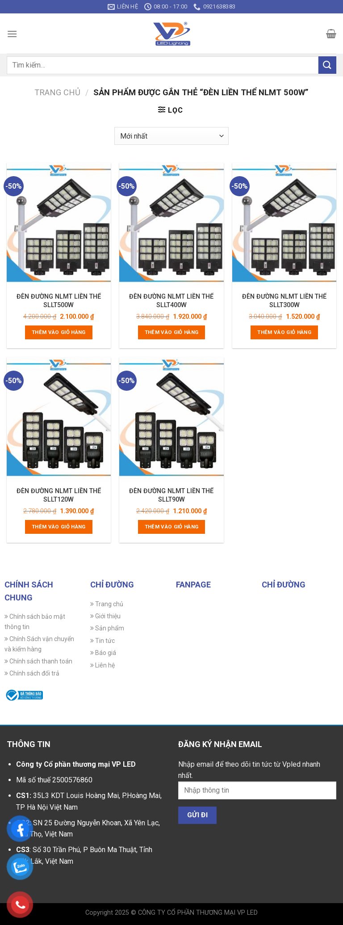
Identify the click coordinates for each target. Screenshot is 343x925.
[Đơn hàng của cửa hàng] (171, 136)
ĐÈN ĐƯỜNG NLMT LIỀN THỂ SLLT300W (284, 300)
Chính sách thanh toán (38, 661)
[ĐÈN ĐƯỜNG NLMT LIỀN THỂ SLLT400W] (171, 225)
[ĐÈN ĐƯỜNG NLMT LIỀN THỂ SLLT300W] (284, 225)
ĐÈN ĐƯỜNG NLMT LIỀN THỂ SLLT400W (171, 300)
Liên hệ (102, 665)
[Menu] (12, 34)
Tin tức (102, 640)
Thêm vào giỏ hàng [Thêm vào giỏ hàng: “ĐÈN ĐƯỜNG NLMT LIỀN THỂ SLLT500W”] (59, 332)
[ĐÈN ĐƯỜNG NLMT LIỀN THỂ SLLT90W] (171, 419)
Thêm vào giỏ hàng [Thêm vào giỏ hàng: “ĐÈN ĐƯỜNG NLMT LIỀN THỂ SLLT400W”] (172, 332)
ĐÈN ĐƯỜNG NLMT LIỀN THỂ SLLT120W (59, 495)
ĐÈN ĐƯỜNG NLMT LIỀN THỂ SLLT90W (171, 495)
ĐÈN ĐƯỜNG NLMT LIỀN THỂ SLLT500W (59, 300)
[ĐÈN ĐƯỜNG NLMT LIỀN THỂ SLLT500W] (59, 225)
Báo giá (103, 652)
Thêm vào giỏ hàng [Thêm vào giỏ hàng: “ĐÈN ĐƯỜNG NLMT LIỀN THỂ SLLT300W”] (284, 332)
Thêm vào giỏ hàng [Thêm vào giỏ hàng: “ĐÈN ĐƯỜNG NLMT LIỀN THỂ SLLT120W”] (59, 527)
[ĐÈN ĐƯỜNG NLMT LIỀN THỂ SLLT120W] (59, 419)
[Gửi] (327, 65)
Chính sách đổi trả (31, 673)
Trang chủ (57, 92)
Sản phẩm (107, 628)
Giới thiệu (105, 616)
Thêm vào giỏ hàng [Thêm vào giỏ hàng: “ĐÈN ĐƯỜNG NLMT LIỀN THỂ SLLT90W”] (172, 527)
